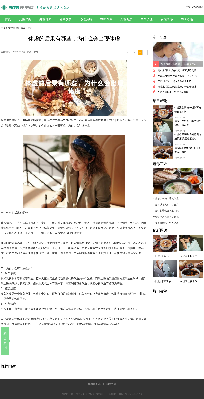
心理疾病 (86, 19)
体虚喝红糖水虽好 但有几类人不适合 (187, 150)
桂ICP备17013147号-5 (130, 394)
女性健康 (126, 19)
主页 (3, 28)
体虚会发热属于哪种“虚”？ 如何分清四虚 (188, 123)
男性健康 (45, 19)
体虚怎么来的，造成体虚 (166, 198)
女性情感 (167, 19)
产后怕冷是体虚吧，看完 (166, 216)
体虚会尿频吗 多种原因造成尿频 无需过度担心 (187, 136)
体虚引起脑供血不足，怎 (166, 210)
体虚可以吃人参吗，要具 (166, 204)
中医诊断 (187, 19)
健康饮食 (66, 19)
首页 (8, 19)
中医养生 (106, 19)
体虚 (22, 28)
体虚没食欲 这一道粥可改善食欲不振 (187, 109)
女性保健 (25, 19)
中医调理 (146, 19)
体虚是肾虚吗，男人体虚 (166, 222)
